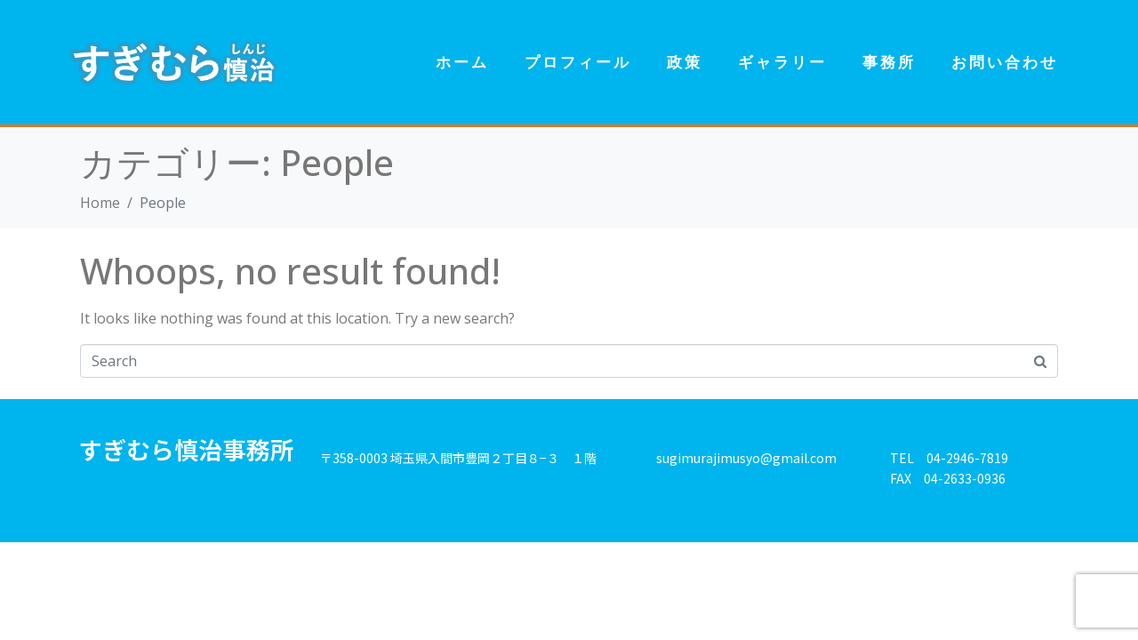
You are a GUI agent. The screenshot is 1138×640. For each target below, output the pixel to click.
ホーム (462, 62)
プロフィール (578, 62)
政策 (684, 62)
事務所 (889, 62)
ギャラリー (782, 62)
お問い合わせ (1004, 62)
